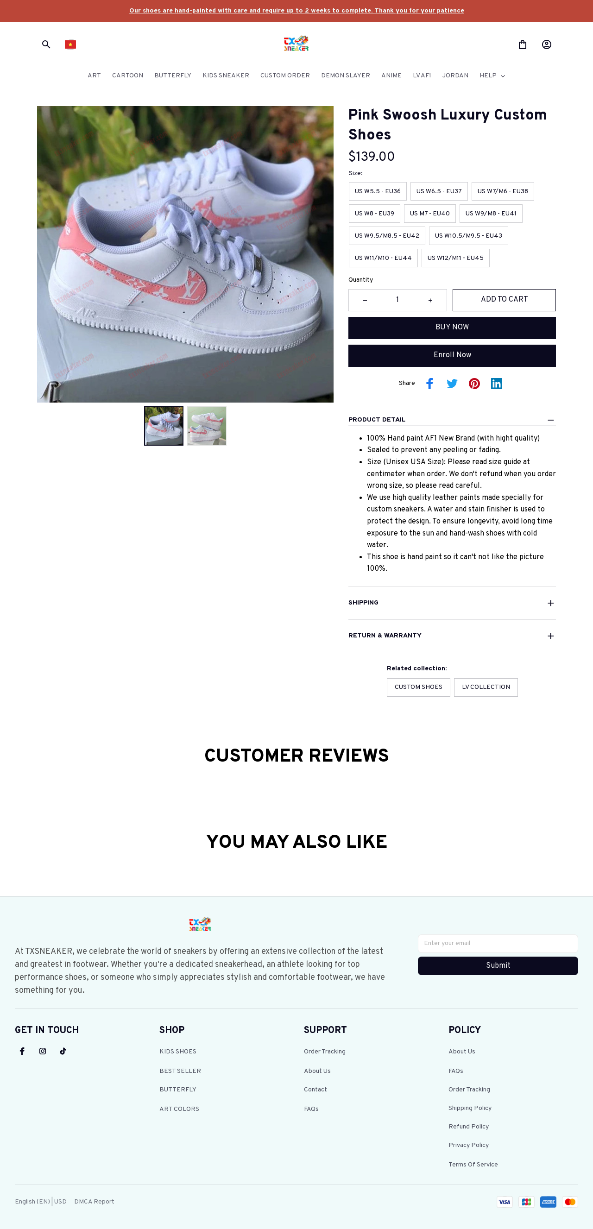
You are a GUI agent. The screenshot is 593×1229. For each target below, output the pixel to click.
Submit (498, 965)
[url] (296, 11)
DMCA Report (94, 1201)
